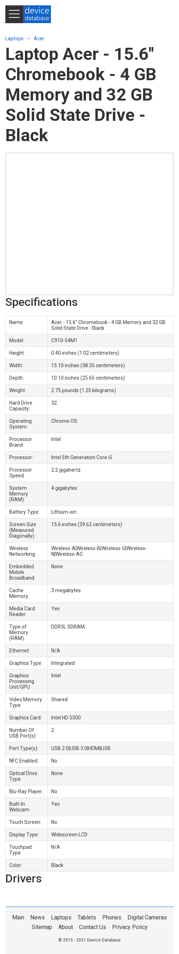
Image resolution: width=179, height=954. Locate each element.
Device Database (104, 940)
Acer (39, 38)
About (65, 927)
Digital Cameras (147, 917)
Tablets (87, 917)
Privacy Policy (130, 927)
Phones (111, 917)
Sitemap (42, 927)
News (37, 917)
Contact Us (92, 927)
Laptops (14, 38)
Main (18, 917)
